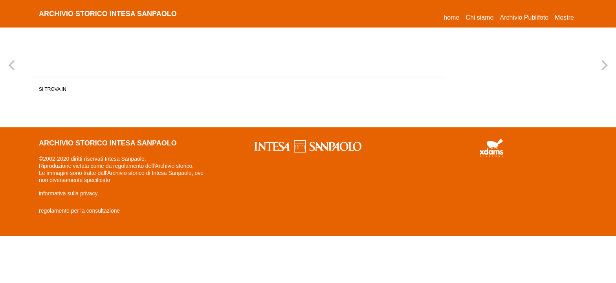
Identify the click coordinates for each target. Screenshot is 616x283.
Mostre (564, 17)
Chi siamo (479, 17)
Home (453, 16)
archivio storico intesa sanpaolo (108, 14)
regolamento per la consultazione (79, 211)
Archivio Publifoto (524, 17)
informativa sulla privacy (68, 193)
